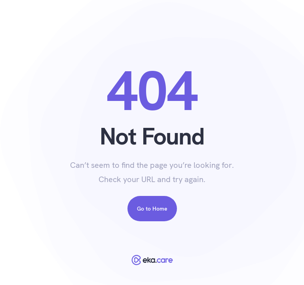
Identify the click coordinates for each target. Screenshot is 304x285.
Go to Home (152, 208)
